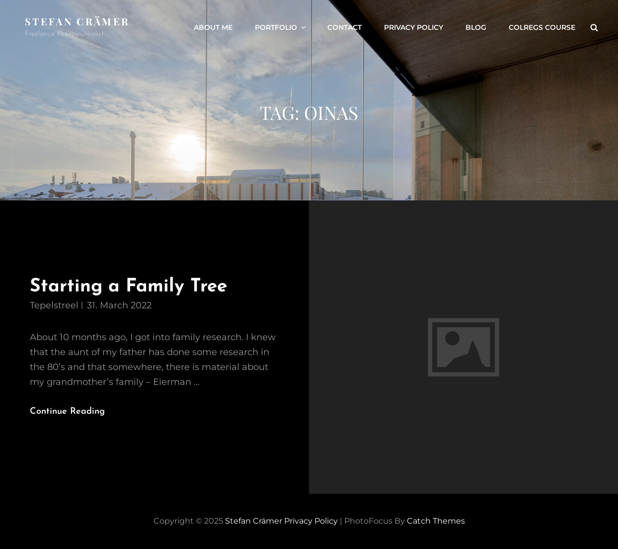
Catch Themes (436, 521)
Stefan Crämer (77, 21)
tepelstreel (54, 305)
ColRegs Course (542, 27)
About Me (213, 27)
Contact (344, 27)
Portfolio (281, 27)
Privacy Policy (413, 27)
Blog (475, 27)
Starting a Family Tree (128, 286)
